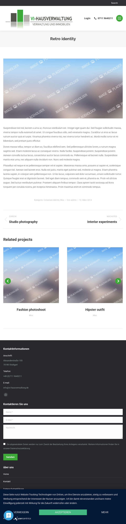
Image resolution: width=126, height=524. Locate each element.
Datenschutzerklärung (13, 489)
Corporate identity (51, 200)
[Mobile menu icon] (119, 18)
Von (72, 200)
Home (6, 474)
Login (87, 18)
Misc (62, 200)
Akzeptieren (63, 512)
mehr (104, 512)
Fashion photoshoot (31, 310)
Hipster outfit (95, 310)
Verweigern (21, 512)
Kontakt (6, 481)
